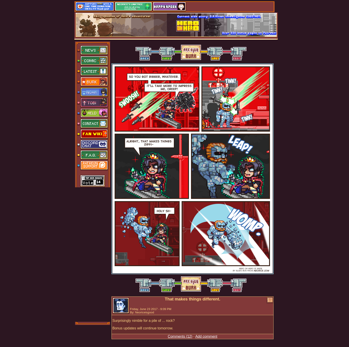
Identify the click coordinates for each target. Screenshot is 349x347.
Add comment (206, 336)
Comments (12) (180, 336)
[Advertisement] (93, 254)
